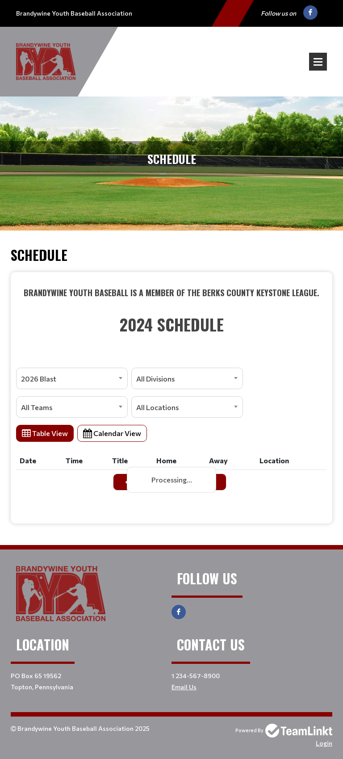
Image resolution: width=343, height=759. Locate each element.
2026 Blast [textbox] (38, 378)
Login (324, 743)
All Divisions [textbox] (155, 378)
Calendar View (112, 433)
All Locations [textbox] (157, 407)
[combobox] (72, 378)
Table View (45, 433)
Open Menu (318, 62)
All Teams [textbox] (36, 407)
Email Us (184, 687)
